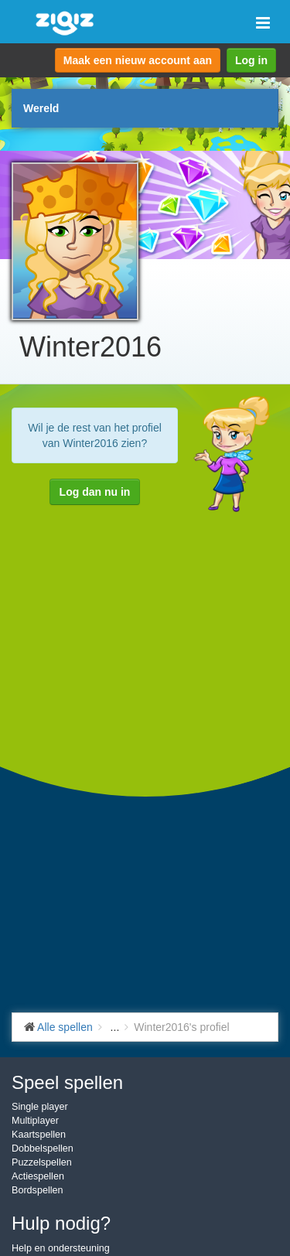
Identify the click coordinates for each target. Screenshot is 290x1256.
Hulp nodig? (61, 1223)
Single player (40, 1106)
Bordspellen (37, 1190)
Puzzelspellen (42, 1162)
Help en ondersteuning (61, 1248)
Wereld (41, 108)
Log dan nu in (95, 492)
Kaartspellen (39, 1134)
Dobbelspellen (42, 1148)
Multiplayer (35, 1120)
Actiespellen (38, 1176)
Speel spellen (67, 1082)
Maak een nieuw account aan (137, 60)
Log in (251, 60)
